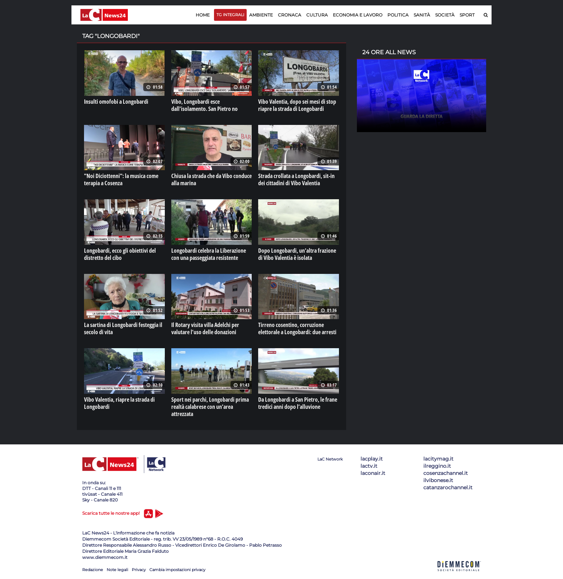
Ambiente (261, 15)
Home (203, 15)
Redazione (92, 569)
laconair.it (372, 473)
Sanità (422, 15)
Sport (467, 15)
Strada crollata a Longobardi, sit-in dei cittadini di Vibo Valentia (296, 179)
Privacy (139, 569)
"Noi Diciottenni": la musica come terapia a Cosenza (121, 179)
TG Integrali (230, 14)
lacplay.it (371, 458)
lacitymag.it (438, 458)
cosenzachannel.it (445, 473)
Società (445, 15)
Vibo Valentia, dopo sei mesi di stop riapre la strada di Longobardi (297, 105)
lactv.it (368, 465)
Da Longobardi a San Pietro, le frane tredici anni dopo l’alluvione (297, 402)
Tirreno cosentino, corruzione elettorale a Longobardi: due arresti (297, 328)
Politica (398, 15)
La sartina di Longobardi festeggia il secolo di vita (123, 328)
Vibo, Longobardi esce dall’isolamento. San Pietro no (204, 105)
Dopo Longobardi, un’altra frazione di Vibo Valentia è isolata (297, 253)
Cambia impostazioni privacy (177, 569)
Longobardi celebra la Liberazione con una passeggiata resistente (208, 253)
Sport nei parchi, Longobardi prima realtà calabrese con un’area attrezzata (210, 406)
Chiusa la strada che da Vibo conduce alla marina (211, 179)
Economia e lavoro (357, 15)
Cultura (317, 15)
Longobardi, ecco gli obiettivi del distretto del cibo (120, 253)
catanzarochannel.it (448, 487)
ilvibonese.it (438, 480)
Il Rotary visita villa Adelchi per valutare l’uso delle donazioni (205, 328)
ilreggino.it (437, 465)
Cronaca (289, 15)
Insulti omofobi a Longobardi (116, 102)
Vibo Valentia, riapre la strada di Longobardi (119, 402)
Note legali (117, 569)
